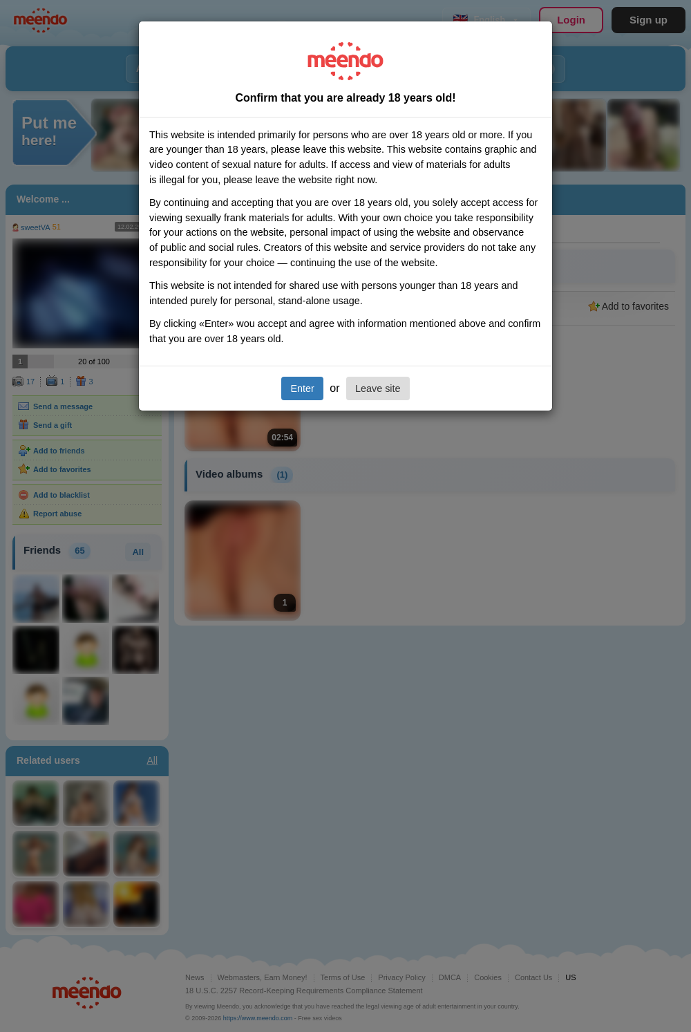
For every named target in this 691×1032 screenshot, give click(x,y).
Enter (302, 388)
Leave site (378, 388)
